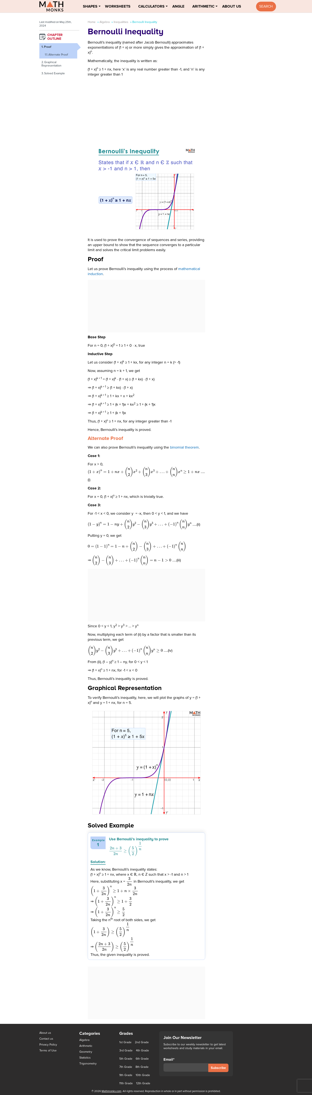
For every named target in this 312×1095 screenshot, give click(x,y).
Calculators (151, 6)
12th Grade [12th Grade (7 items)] (143, 1083)
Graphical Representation (51, 63)
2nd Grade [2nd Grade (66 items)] (142, 1042)
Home (92, 22)
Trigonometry (88, 1063)
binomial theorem (184, 447)
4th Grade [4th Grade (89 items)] (142, 1050)
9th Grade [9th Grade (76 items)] (125, 1075)
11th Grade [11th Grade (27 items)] (126, 1083)
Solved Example (54, 73)
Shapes (90, 6)
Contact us (46, 1038)
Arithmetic (203, 6)
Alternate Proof (58, 54)
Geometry (85, 1052)
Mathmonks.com (111, 1091)
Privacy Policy (48, 1044)
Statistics (85, 1057)
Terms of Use (48, 1050)
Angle (178, 6)
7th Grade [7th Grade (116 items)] (125, 1067)
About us (45, 1033)
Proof (47, 47)
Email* (185, 1064)
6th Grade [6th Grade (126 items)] (142, 1058)
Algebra (105, 22)
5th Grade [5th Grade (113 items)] (125, 1058)
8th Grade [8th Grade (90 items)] (142, 1067)
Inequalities (121, 22)
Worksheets (117, 6)
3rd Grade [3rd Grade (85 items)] (126, 1050)
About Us (231, 6)
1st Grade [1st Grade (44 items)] (125, 1042)
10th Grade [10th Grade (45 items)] (143, 1075)
